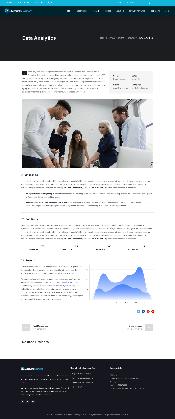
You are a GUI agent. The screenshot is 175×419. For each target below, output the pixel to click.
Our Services (81, 11)
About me (120, 11)
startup (121, 38)
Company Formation (137, 11)
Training (97, 11)
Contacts (155, 11)
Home (68, 11)
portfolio (110, 38)
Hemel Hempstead (58, 395)
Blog (167, 11)
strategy (132, 38)
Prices (108, 11)
